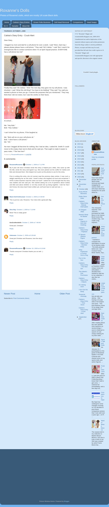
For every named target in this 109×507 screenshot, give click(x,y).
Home (6, 22)
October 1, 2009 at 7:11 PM (35, 164)
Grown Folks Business (41, 22)
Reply (12, 190)
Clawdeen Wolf (102, 258)
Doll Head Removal (61, 22)
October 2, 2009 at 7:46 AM (31, 222)
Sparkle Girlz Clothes (103, 316)
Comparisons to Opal (102, 396)
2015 (79, 159)
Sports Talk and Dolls (103, 342)
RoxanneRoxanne (16, 164)
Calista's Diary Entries (21, 22)
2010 (79, 174)
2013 (79, 165)
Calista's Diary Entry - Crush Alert (83, 310)
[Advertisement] (85, 117)
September (83, 317)
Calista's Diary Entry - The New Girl (83, 265)
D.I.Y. (6, 26)
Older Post (65, 293)
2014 (79, 162)
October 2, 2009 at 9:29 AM (26, 235)
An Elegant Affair (82, 210)
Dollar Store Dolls (83, 197)
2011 (79, 171)
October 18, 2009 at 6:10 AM (35, 248)
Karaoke (15, 26)
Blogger (66, 501)
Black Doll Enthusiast (17, 197)
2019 (79, 147)
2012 (79, 168)
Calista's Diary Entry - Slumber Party (83, 244)
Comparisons (78, 22)
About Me (26, 26)
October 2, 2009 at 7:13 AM (26, 209)
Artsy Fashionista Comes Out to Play (83, 252)
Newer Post (9, 293)
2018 (79, 150)
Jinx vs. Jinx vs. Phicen (103, 201)
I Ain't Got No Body (83, 290)
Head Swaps (92, 22)
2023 (79, 144)
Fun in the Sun (82, 259)
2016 (79, 156)
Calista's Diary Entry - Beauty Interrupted (83, 204)
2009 (79, 177)
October (82, 189)
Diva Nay (13, 209)
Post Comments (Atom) (21, 298)
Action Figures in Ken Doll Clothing (83, 222)
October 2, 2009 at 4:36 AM (35, 197)
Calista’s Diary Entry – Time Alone (83, 302)
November (82, 184)
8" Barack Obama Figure (82, 236)
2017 (79, 153)
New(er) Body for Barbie (83, 215)
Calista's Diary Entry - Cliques (83, 280)
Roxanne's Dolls (14, 10)
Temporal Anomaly (83, 295)
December (82, 179)
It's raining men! (82, 285)
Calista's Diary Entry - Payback (83, 229)
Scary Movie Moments (83, 192)
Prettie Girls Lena (103, 368)
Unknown (13, 235)
